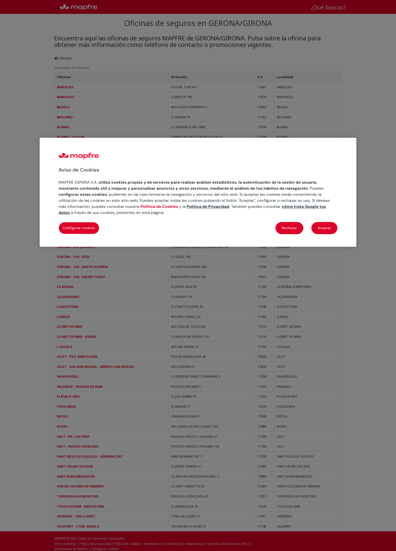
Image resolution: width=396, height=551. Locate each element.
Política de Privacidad (208, 206)
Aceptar (324, 228)
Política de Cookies (159, 206)
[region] (198, 192)
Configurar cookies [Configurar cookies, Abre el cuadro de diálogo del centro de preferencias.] (79, 228)
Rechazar (289, 228)
